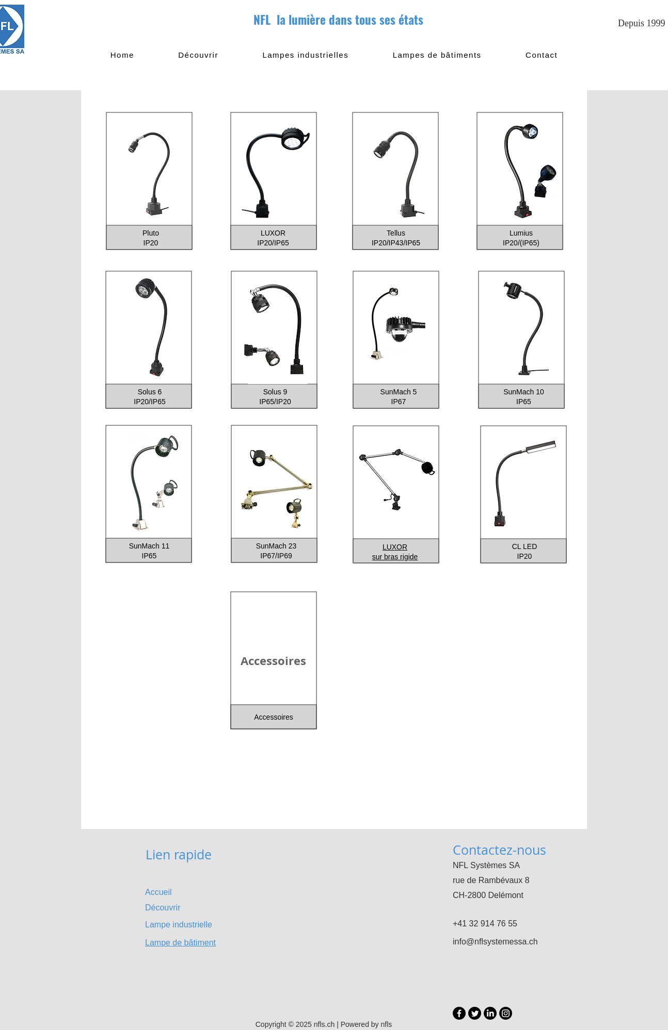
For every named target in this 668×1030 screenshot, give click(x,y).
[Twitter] (474, 1013)
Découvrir (162, 907)
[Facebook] (459, 1013)
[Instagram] (505, 1013)
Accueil (158, 892)
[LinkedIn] (490, 1013)
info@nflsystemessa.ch (495, 941)
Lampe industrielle (178, 924)
